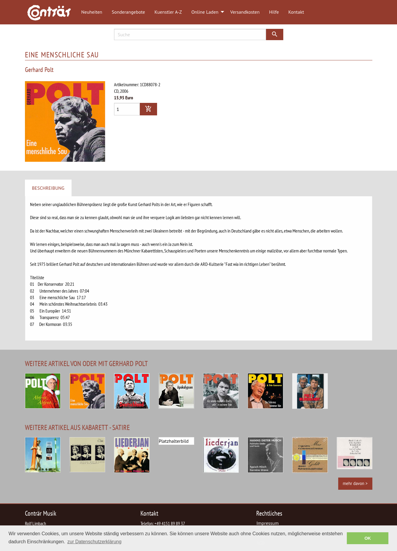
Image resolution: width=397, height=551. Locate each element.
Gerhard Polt (39, 69)
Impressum (267, 523)
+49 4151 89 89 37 (169, 523)
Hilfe (274, 12)
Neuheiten (91, 12)
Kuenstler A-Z (168, 12)
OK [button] (367, 538)
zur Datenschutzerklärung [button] (94, 541)
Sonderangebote (128, 12)
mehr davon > (355, 483)
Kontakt (296, 12)
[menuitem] (52, 12)
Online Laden (204, 12)
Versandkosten (245, 12)
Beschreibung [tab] (48, 188)
